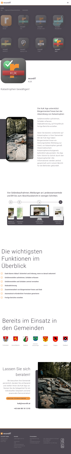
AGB (15, 443)
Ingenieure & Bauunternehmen (12, 10)
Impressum (17, 441)
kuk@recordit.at (23, 403)
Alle (1, 10)
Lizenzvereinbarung (19, 444)
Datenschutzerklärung (19, 445)
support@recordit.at (19, 438)
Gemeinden (25, 10)
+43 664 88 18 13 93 (22, 408)
